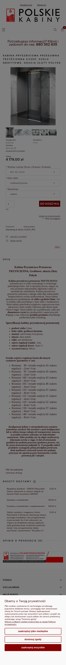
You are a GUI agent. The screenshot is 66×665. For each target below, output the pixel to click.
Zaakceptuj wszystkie (33, 647)
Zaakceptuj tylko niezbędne (33, 631)
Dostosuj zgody (32, 639)
